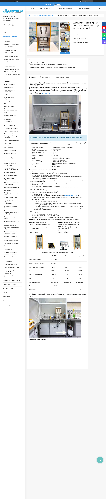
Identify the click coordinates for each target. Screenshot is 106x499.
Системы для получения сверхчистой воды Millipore (11, 253)
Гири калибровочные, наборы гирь (12, 102)
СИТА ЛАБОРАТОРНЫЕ (46, 8)
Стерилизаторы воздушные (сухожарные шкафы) (11, 222)
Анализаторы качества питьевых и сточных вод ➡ (11, 55)
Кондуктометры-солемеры (11, 128)
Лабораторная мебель (10, 150)
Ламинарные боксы (9, 147)
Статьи (5, 300)
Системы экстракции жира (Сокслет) (11, 207)
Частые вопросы (7, 304)
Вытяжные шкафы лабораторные (9, 98)
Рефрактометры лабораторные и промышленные (8, 202)
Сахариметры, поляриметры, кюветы (11, 217)
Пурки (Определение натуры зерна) (11, 193)
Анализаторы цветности (10, 64)
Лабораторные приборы (10, 36)
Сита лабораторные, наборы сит (11, 244)
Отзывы (5, 292)
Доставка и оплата (8, 288)
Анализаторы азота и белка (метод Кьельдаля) (11, 60)
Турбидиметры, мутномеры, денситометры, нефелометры (11, 271)
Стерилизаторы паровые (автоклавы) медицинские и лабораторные (11, 227)
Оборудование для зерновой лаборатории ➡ (11, 40)
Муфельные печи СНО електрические (10, 164)
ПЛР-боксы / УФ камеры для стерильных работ (11, 183)
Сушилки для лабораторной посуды (11, 237)
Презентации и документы (10, 284)
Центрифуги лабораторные (11, 276)
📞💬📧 (57, 4)
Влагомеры (7, 94)
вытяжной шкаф (46, 93)
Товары (34, 15)
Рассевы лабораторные (10, 197)
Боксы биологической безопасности (10, 80)
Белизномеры (7, 77)
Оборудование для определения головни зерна (11, 168)
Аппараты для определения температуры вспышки (11, 70)
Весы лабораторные (9, 84)
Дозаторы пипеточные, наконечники (10, 116)
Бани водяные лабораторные (12, 74)
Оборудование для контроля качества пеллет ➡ (11, 45)
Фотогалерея (6, 296)
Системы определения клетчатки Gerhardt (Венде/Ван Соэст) (11, 212)
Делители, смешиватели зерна (10, 111)
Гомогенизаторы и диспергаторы (9, 107)
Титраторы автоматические (11, 267)
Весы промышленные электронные (9, 90)
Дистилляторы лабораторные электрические (8, 121)
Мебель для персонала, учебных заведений (10, 154)
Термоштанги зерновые (10, 264)
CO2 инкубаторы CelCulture (11, 240)
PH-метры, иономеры (9, 172)
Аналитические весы (9, 66)
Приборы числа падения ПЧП (11, 187)
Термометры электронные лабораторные (11, 260)
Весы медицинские (9, 87)
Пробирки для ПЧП (9, 190)
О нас (4, 32)
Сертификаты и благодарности (11, 280)
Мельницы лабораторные (11, 158)
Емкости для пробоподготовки (8, 144)
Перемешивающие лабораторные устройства (11, 179)
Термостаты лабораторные (11, 257)
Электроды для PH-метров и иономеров (11, 136)
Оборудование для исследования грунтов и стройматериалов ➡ (10, 50)
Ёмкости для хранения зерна (11, 140)
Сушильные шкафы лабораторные (9, 248)
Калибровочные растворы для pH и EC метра (11, 132)
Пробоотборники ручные (10, 175)
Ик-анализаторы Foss (9, 125)
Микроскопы (7, 160)
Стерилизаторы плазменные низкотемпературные (11, 232)
